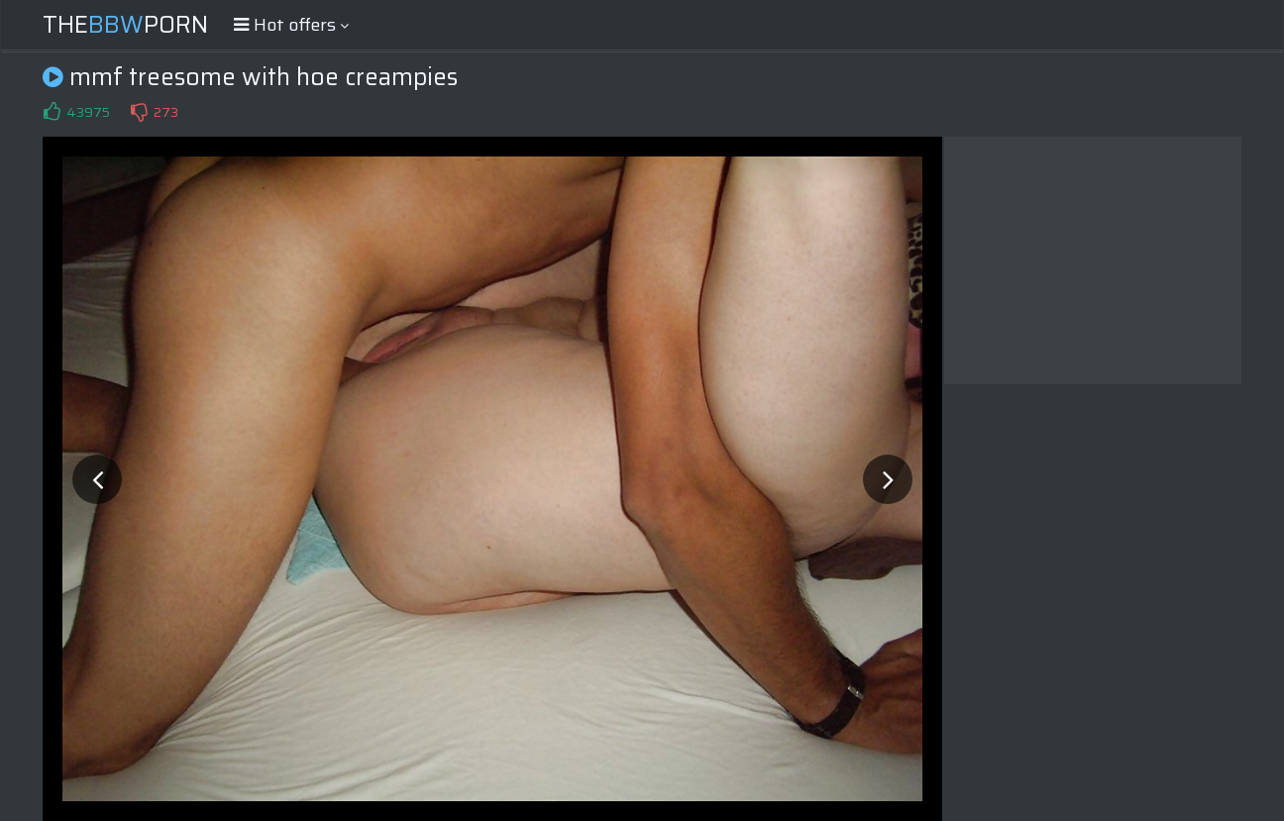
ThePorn (125, 25)
